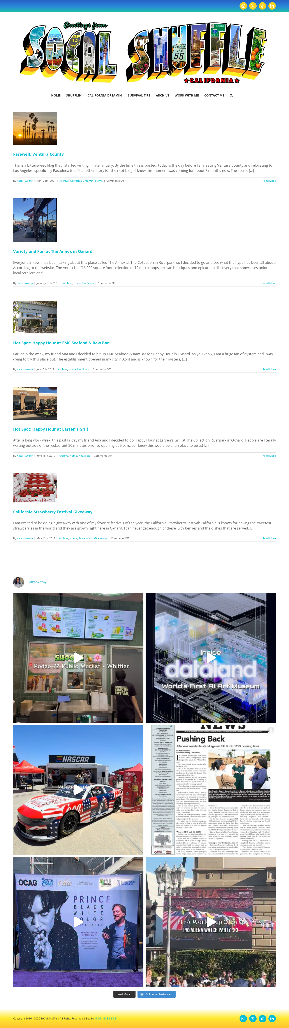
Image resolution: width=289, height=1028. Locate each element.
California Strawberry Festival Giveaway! (53, 511)
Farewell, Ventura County (38, 154)
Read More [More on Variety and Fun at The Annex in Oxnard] (269, 283)
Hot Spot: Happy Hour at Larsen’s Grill (50, 429)
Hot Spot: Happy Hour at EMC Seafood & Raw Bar (61, 342)
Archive (64, 181)
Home (99, 181)
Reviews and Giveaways (92, 538)
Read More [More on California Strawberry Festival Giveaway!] (269, 538)
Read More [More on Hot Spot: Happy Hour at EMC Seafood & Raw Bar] (269, 369)
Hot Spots (88, 283)
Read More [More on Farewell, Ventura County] (269, 181)
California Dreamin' (82, 181)
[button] (231, 95)
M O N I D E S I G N (106, 1018)
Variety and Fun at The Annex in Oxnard (52, 251)
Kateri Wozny (25, 181)
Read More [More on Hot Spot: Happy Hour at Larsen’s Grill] (269, 455)
